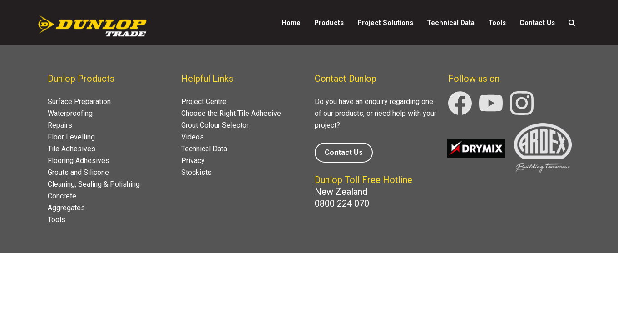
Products (329, 23)
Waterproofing (70, 113)
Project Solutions (385, 23)
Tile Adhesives (71, 148)
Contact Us (537, 23)
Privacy (193, 160)
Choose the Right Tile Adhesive (231, 113)
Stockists (196, 172)
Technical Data (451, 23)
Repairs (60, 125)
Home (291, 23)
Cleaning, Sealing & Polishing (94, 184)
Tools (497, 23)
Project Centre (204, 101)
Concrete (62, 196)
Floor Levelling (71, 137)
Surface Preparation (79, 101)
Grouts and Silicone (78, 172)
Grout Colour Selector (215, 125)
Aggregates (66, 207)
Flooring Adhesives (78, 160)
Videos (192, 137)
